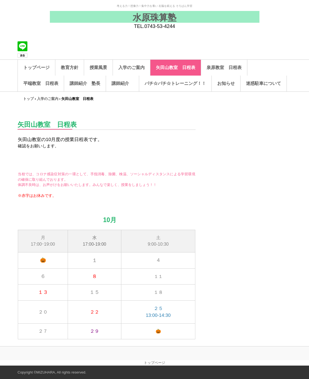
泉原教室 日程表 (224, 67)
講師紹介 (122, 83)
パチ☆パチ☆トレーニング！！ (175, 83)
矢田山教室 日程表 (175, 67)
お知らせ (226, 83)
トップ (28, 99)
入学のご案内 (131, 67)
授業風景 (98, 67)
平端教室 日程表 (40, 83)
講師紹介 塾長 (85, 83)
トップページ (36, 67)
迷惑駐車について (263, 83)
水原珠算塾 (154, 17)
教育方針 (69, 67)
